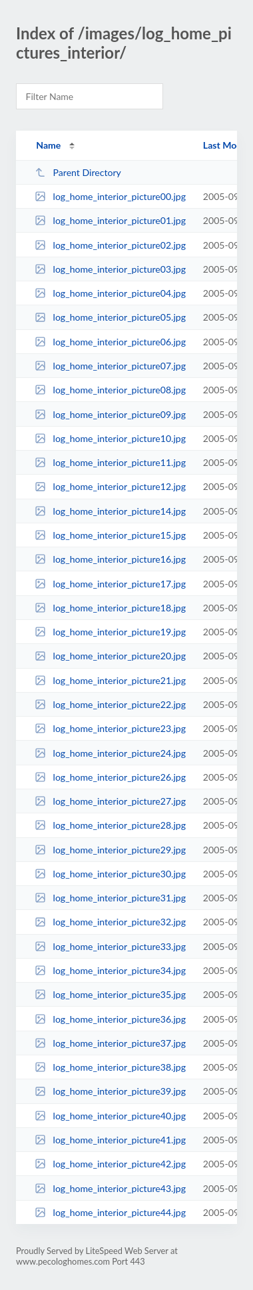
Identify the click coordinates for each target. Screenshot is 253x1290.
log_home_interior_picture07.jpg (110, 365)
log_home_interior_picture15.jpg (110, 535)
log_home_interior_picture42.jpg (110, 1163)
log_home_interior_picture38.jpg (110, 1067)
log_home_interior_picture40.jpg (110, 1115)
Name (48, 145)
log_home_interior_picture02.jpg (110, 245)
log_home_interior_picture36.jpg (110, 1019)
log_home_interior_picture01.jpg (110, 220)
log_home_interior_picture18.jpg (110, 607)
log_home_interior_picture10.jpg (110, 438)
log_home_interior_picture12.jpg (110, 486)
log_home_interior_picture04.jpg (110, 293)
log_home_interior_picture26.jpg (110, 777)
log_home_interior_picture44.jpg (110, 1212)
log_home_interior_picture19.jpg (110, 631)
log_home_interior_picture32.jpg (110, 921)
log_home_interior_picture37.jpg (110, 1043)
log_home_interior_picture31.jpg (110, 897)
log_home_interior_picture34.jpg (110, 970)
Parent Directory (78, 172)
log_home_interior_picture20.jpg (110, 655)
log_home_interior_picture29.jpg (110, 849)
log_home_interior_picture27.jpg (110, 801)
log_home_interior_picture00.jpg (110, 196)
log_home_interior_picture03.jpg (110, 269)
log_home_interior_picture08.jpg (110, 389)
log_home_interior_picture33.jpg (110, 946)
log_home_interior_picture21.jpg (110, 680)
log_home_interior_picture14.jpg (110, 511)
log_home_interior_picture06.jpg (110, 341)
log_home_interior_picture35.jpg (110, 994)
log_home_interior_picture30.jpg (110, 873)
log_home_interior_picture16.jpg (110, 559)
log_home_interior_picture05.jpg (110, 317)
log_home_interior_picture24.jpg (110, 753)
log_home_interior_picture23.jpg (110, 728)
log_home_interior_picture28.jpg (110, 825)
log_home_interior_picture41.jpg (110, 1139)
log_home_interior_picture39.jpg (110, 1091)
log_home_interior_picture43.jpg (110, 1188)
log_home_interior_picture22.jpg (110, 704)
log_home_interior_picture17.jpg (110, 583)
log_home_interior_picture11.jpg (110, 462)
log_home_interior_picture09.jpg (110, 414)
